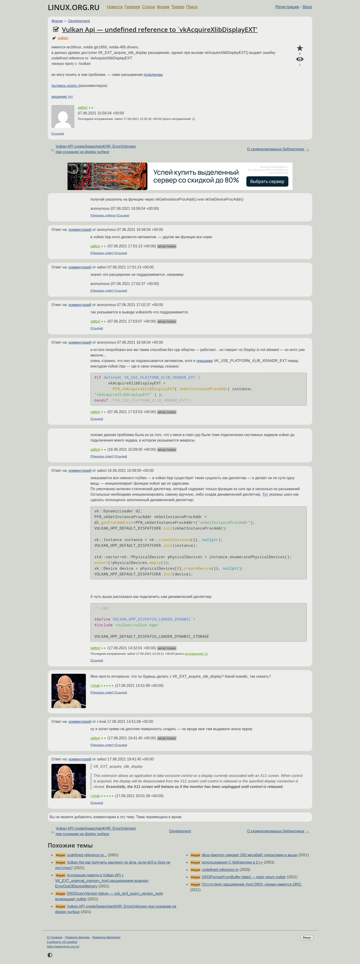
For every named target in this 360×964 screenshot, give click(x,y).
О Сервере (54, 937)
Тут (265, 494)
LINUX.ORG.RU (74, 7)
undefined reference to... (87, 855)
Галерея (132, 7)
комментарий (80, 230)
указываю (204, 361)
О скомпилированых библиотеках (275, 149)
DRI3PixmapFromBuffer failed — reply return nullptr (244, 877)
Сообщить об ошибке (62, 942)
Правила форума (77, 937)
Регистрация (287, 7)
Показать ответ (102, 253)
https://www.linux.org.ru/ (63, 946)
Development (79, 21)
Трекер (177, 7)
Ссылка (57, 133)
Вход (307, 7)
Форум (163, 7)
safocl (82, 108)
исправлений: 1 (195, 653)
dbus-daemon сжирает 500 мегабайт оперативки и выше (249, 855)
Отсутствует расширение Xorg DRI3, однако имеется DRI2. (252, 884)
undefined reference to (220, 870)
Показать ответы (103, 215)
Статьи (148, 7)
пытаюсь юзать (64, 86)
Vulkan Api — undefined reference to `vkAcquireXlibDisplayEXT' (160, 29)
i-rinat (95, 686)
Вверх (307, 937)
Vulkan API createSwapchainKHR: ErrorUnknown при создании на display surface (96, 149)
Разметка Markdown (106, 937)
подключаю (153, 75)
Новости (115, 7)
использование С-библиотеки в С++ (232, 862)
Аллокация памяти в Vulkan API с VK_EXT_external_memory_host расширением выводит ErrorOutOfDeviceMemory (102, 880)
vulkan (63, 38)
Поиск (191, 7)
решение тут (62, 97)
